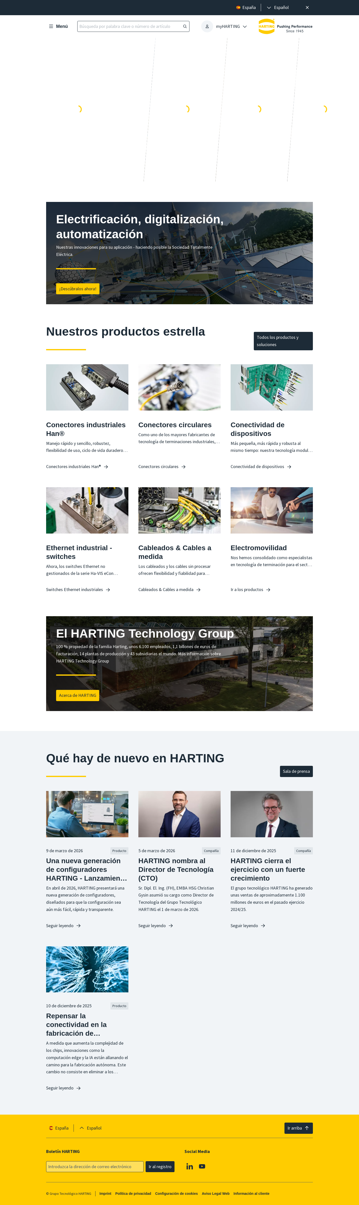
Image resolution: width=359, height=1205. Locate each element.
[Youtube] (202, 1166)
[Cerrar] (307, 7)
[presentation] (277, 7)
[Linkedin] (189, 1166)
